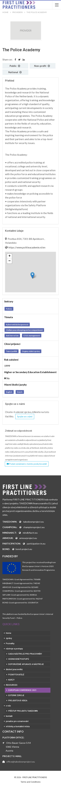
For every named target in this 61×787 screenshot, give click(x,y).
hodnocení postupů (18, 659)
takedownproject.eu (33, 521)
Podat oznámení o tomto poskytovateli (27, 464)
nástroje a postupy (14, 649)
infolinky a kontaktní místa (18, 726)
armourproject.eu (28, 538)
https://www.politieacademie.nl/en (26, 247)
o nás (8, 706)
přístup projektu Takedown (23, 711)
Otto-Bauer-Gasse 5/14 (18, 742)
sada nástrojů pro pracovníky (25, 654)
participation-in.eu (36, 543)
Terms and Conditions (31, 782)
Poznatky (10, 643)
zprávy (9, 638)
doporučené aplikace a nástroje (26, 664)
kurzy (11, 680)
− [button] (9, 261)
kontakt (9, 716)
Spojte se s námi (24, 416)
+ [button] (9, 256)
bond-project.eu (24, 549)
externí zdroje (16, 695)
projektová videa (17, 700)
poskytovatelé (16, 675)
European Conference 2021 (22, 690)
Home (8, 633)
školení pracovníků (14, 669)
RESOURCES (11, 685)
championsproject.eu (34, 527)
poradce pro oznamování (17, 721)
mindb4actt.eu (30, 532)
